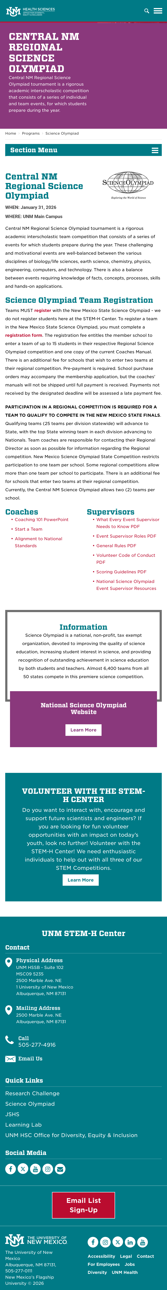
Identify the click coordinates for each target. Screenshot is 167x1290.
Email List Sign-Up (83, 1205)
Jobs (130, 1264)
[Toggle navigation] (158, 11)
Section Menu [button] (33, 150)
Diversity (97, 1272)
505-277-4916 (37, 1045)
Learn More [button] (83, 730)
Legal (126, 1256)
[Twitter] (23, 1168)
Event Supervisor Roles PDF (126, 536)
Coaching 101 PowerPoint (41, 519)
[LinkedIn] (130, 1242)
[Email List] (60, 1169)
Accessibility (101, 1256)
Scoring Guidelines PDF (121, 571)
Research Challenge (32, 1093)
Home (10, 133)
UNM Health (125, 1272)
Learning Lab (23, 1125)
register (42, 310)
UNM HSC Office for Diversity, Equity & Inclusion (71, 1135)
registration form (23, 335)
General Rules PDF (116, 545)
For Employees (104, 1264)
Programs (31, 133)
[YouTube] (35, 1169)
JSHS (12, 1114)
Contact (145, 1256)
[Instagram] (47, 1169)
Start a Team (28, 529)
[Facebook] (10, 1169)
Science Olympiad (62, 133)
